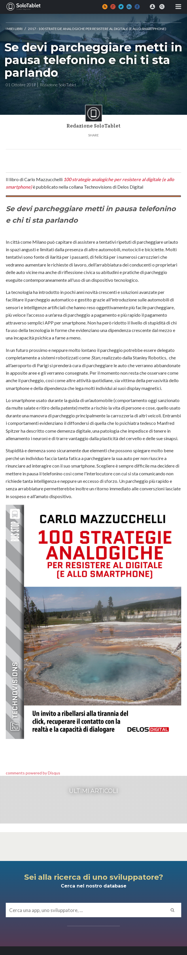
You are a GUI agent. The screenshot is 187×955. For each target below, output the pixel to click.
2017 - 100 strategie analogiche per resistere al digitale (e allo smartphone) (97, 29)
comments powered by (33, 772)
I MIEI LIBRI (14, 29)
